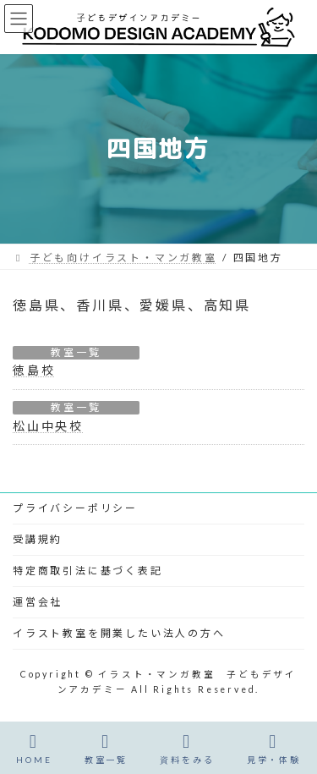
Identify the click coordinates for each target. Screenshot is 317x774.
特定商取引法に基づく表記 (88, 570)
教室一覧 (76, 352)
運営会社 (38, 602)
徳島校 (34, 370)
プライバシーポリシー (75, 508)
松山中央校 (48, 426)
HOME (34, 749)
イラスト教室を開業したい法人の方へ (119, 633)
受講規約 (38, 539)
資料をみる (187, 749)
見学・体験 (274, 749)
